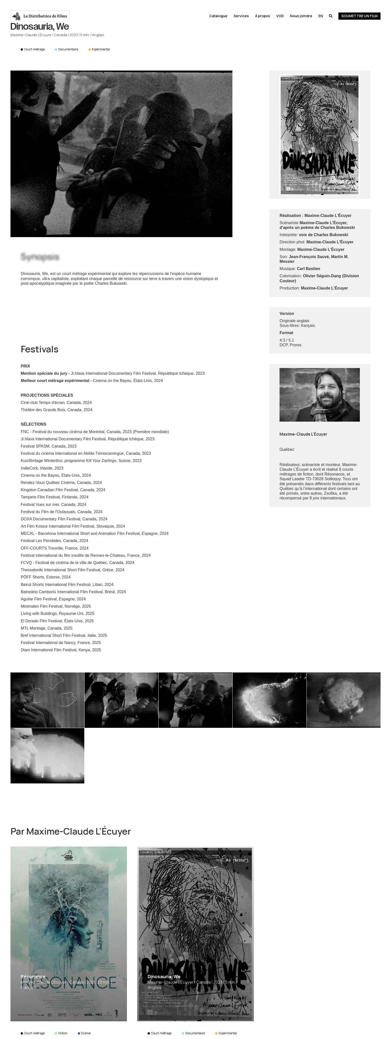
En (320, 15)
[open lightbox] (121, 154)
